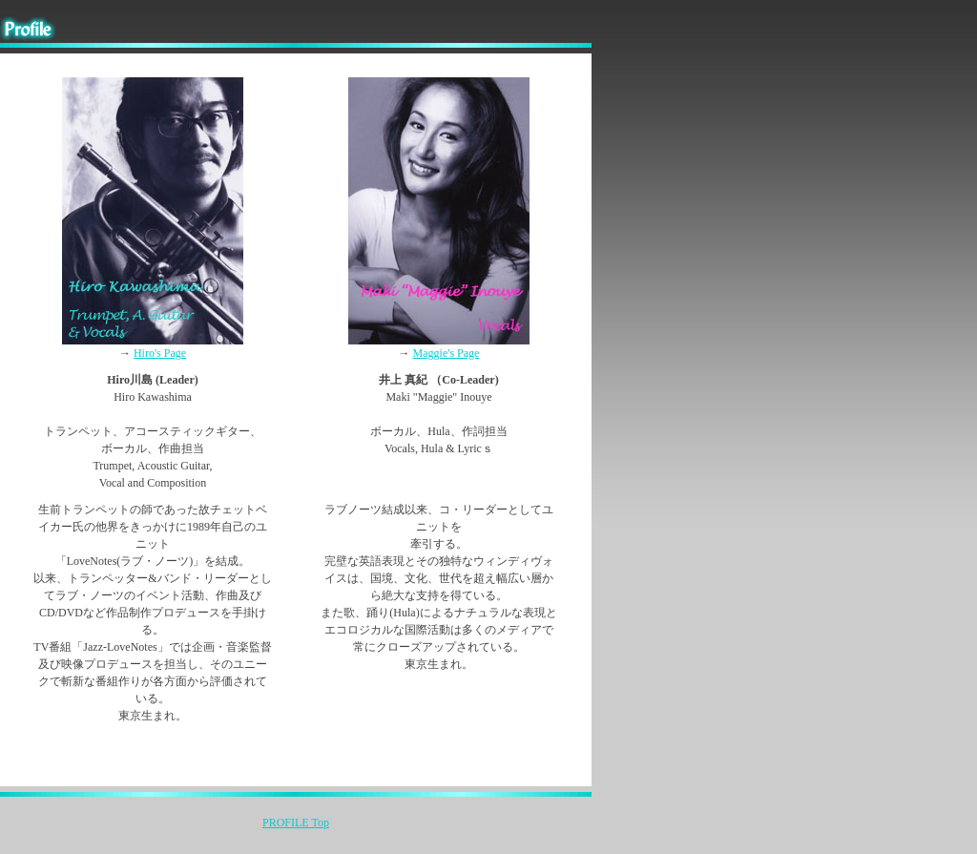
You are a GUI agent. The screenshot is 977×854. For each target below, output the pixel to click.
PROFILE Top (295, 822)
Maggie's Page (446, 353)
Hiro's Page (160, 353)
